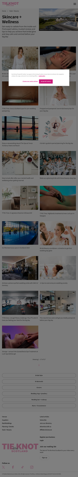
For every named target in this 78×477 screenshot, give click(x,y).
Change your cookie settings (30, 81)
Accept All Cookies (46, 81)
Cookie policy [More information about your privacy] (42, 76)
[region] (39, 77)
